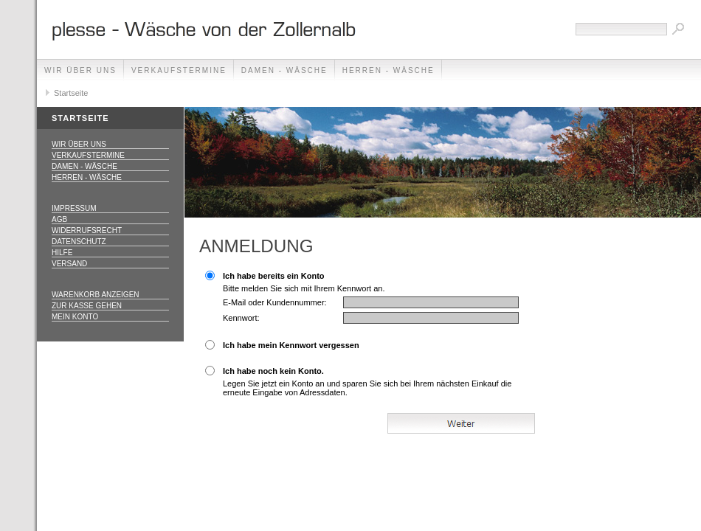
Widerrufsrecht (87, 230)
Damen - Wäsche (284, 70)
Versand (69, 264)
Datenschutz (79, 241)
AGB (59, 219)
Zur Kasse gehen (87, 306)
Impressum (74, 208)
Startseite (71, 92)
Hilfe (62, 253)
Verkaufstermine (179, 70)
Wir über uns (80, 70)
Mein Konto (75, 317)
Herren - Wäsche (388, 70)
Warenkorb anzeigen (95, 295)
